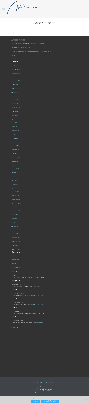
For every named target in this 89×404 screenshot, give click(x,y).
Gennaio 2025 (15, 100)
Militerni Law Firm (42, 382)
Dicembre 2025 (15, 73)
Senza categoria (15, 267)
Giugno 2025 (15, 88)
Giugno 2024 (15, 115)
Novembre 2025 (15, 77)
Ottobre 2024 (15, 103)
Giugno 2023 (15, 130)
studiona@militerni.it (37, 295)
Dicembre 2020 (15, 199)
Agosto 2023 (15, 126)
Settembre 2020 (16, 211)
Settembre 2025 (15, 80)
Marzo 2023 (14, 138)
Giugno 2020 (15, 218)
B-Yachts (13, 263)
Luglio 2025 (14, 84)
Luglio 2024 (14, 111)
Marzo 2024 (14, 123)
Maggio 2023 (15, 134)
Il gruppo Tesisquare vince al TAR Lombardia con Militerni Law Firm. (30, 55)
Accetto (36, 401)
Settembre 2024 (16, 107)
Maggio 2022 (15, 168)
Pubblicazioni (15, 259)
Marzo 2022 (14, 176)
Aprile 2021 (14, 188)
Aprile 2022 (14, 172)
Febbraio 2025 (15, 96)
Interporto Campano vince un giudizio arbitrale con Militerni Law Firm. (31, 51)
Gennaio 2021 (15, 195)
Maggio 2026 (15, 65)
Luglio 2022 (14, 161)
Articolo (13, 255)
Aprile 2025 (14, 92)
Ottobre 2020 (15, 207)
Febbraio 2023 (15, 142)
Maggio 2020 (15, 222)
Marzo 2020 (14, 230)
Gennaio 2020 (15, 234)
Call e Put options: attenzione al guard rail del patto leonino (27, 43)
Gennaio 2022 (15, 180)
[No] (87, 400)
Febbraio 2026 (15, 69)
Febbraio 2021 (15, 191)
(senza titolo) (15, 59)
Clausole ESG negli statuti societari (20, 47)
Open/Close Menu (3, 9)
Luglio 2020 (14, 214)
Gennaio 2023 (15, 146)
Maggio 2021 (15, 184)
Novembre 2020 (16, 203)
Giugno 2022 (15, 165)
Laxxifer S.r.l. (52, 382)
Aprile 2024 (14, 119)
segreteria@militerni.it (39, 277)
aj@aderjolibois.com (38, 322)
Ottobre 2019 (15, 245)
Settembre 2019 (15, 249)
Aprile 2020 (14, 226)
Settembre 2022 (15, 157)
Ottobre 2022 (15, 153)
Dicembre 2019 (15, 237)
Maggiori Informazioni (50, 401)
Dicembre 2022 (15, 149)
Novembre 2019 (15, 241)
